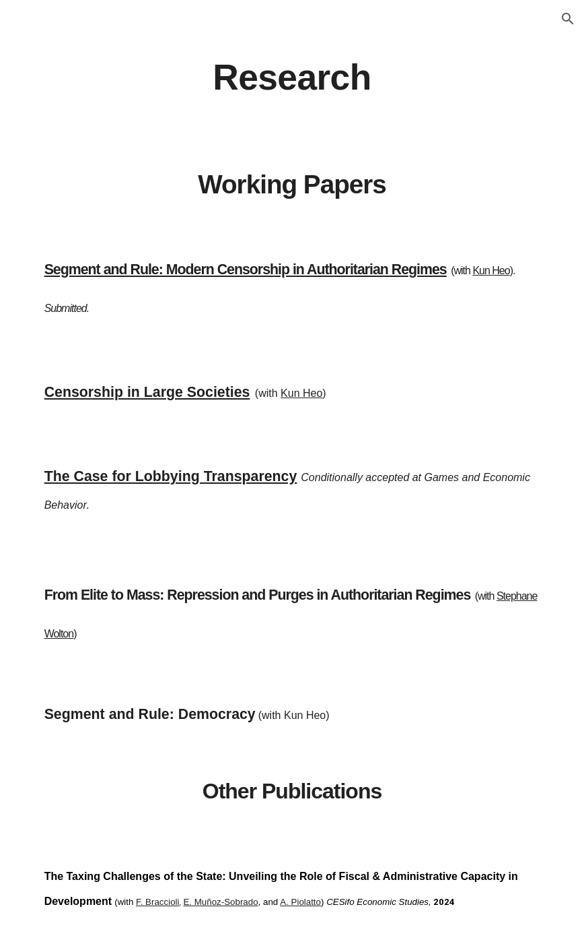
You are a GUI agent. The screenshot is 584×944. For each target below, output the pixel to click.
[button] (568, 19)
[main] (291, 77)
